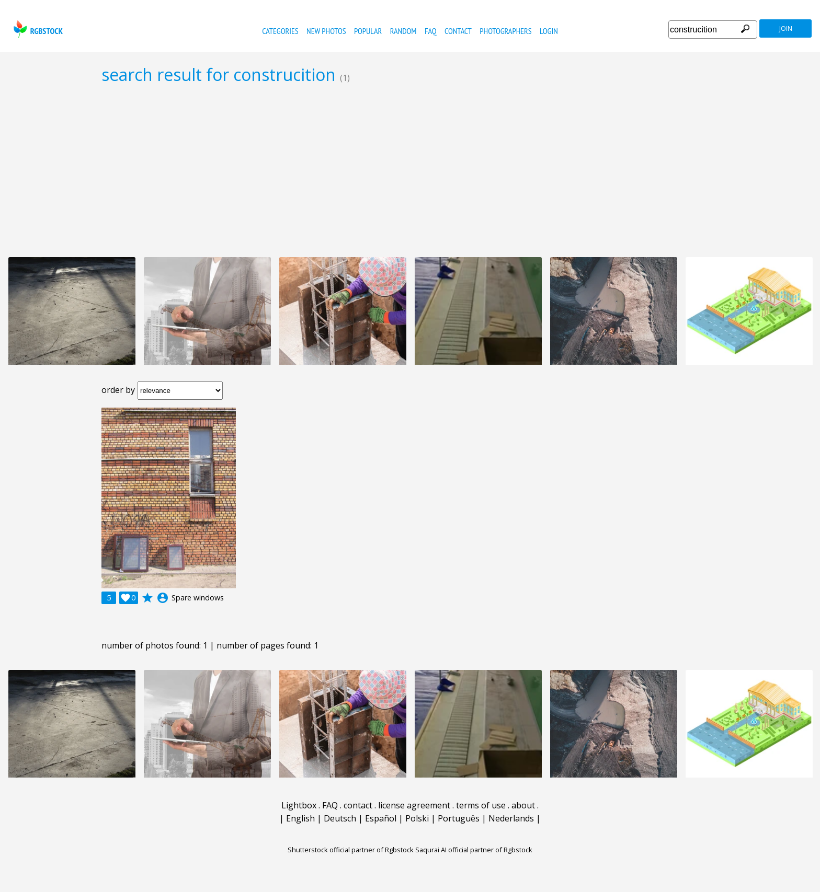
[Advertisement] (410, 170)
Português (459, 818)
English (300, 818)
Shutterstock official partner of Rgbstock (351, 849)
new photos (326, 31)
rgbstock (37, 29)
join (785, 28)
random (403, 31)
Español (380, 818)
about (523, 805)
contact (458, 31)
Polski (417, 818)
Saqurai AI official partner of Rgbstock (473, 849)
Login (549, 31)
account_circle (162, 598)
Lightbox (298, 805)
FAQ (431, 31)
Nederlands (511, 818)
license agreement (414, 805)
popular (368, 31)
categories (280, 31)
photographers (505, 31)
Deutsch (340, 818)
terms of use (481, 805)
